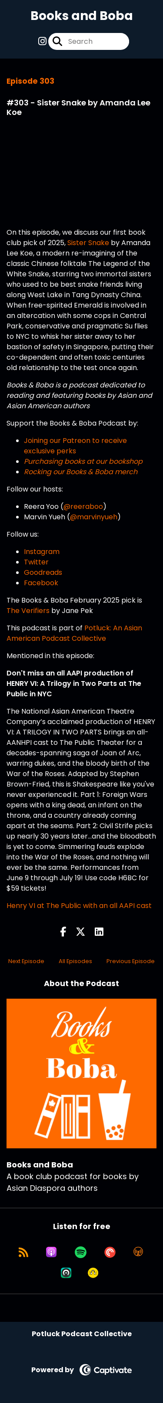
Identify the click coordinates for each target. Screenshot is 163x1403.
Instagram (42, 552)
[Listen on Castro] (66, 1272)
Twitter (36, 562)
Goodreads (43, 572)
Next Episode (26, 961)
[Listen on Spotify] (80, 1252)
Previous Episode (130, 961)
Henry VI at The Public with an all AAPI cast (79, 906)
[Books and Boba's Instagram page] (42, 41)
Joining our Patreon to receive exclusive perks (75, 446)
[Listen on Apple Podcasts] (51, 1252)
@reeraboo (83, 506)
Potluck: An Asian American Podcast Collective (74, 633)
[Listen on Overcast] (138, 1252)
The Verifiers (28, 611)
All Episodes (75, 961)
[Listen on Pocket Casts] (110, 1252)
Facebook (41, 583)
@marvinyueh (93, 517)
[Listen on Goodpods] (93, 1272)
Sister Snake (88, 243)
